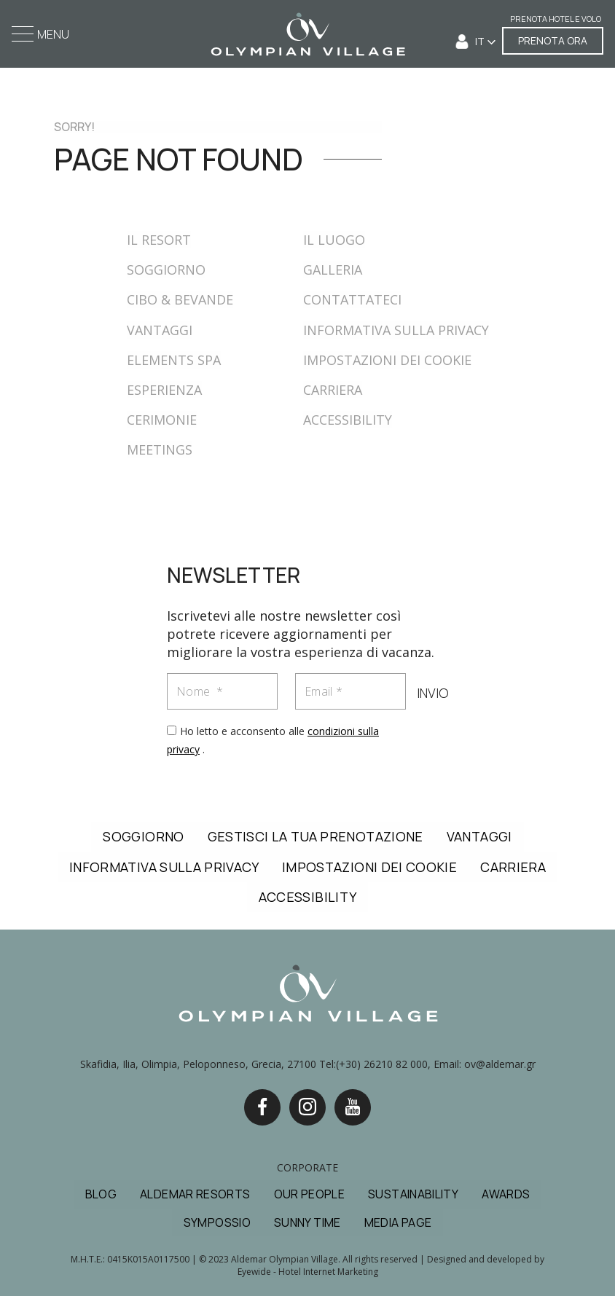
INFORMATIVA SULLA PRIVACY (396, 330)
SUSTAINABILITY (413, 1194)
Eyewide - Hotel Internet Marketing (308, 1271)
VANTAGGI (159, 330)
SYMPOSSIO (217, 1222)
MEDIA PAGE (398, 1222)
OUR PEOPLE (309, 1194)
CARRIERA (332, 389)
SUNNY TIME (307, 1222)
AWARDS (506, 1194)
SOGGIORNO (166, 269)
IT (481, 41)
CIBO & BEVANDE (180, 299)
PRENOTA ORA (552, 40)
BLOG (101, 1194)
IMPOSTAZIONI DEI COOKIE (387, 360)
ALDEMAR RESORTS (195, 1194)
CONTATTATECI (352, 299)
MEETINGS (159, 449)
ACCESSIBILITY (347, 419)
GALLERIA (332, 269)
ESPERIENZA (164, 389)
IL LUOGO (334, 239)
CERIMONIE (162, 419)
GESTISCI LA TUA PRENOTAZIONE (315, 836)
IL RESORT (159, 239)
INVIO (432, 693)
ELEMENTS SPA (174, 360)
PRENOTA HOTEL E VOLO (555, 19)
